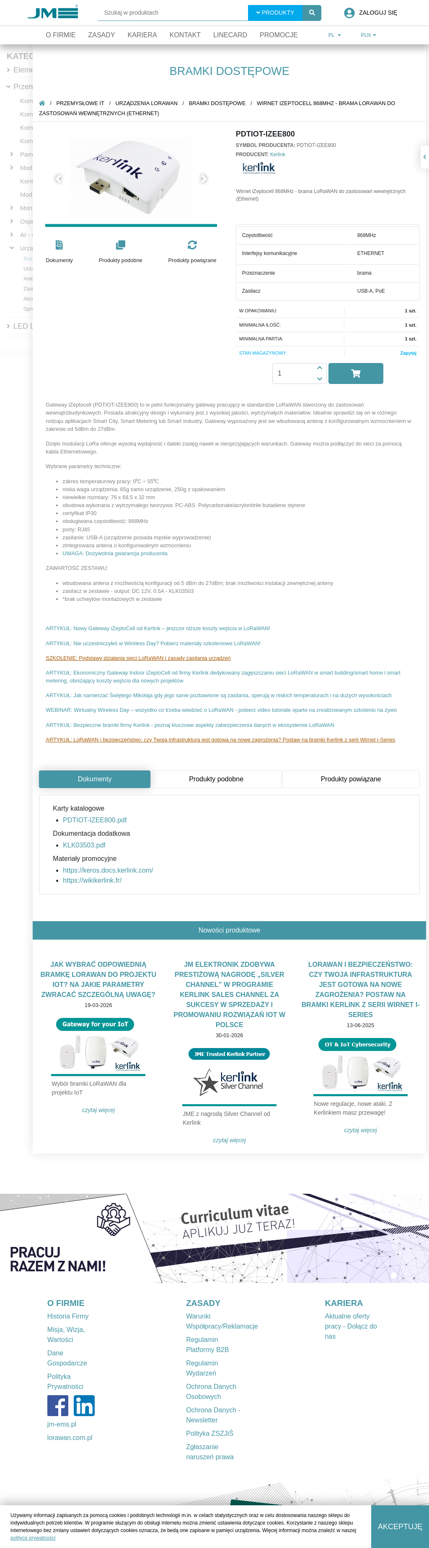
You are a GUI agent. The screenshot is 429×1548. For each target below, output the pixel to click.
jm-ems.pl (61, 1424)
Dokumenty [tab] (98, 779)
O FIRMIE (66, 1303)
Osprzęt (31, 221)
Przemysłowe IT (83, 103)
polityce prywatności (32, 1538)
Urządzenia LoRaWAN (150, 103)
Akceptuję (400, 1526)
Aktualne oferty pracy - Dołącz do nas (351, 1326)
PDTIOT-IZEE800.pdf (97, 820)
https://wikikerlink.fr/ (95, 880)
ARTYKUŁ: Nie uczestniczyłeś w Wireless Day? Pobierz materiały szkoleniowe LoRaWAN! (156, 643)
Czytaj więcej (101, 1110)
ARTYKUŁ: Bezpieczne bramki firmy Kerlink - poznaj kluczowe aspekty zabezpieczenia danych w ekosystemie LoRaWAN (193, 725)
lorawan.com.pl (70, 1437)
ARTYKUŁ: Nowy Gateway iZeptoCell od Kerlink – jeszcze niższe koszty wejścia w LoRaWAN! (161, 628)
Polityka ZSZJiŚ (209, 1433)
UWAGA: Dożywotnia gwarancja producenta (118, 553)
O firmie (60, 35)
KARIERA (344, 1303)
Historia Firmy (68, 1316)
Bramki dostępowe (220, 103)
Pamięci (31, 154)
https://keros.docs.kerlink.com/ (111, 870)
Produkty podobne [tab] (219, 779)
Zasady (101, 35)
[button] (61, 178)
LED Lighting (35, 326)
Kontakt (185, 35)
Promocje (279, 35)
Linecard (230, 35)
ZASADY (203, 1303)
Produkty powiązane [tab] (354, 779)
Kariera (142, 35)
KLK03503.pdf (87, 845)
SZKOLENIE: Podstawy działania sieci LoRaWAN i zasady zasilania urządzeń (141, 658)
